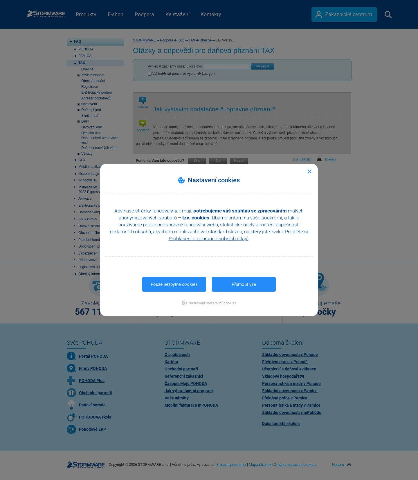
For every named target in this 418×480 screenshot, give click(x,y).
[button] (209, 303)
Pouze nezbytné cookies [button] (174, 284)
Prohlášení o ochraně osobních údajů (208, 238)
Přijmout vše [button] (244, 284)
